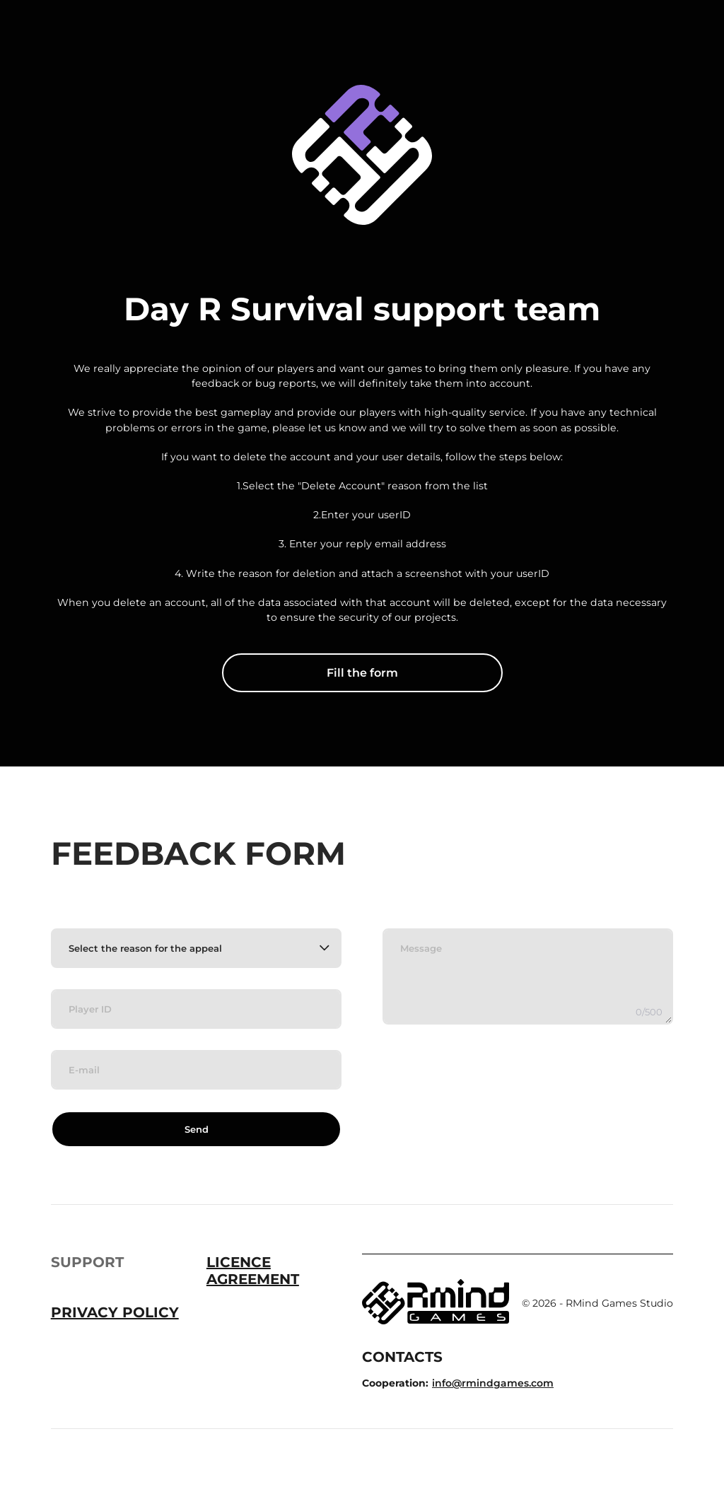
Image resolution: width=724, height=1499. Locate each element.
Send (197, 1129)
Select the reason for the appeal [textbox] (145, 948)
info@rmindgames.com (493, 1383)
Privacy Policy (115, 1312)
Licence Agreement (252, 1271)
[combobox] (196, 948)
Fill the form (362, 672)
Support (87, 1262)
